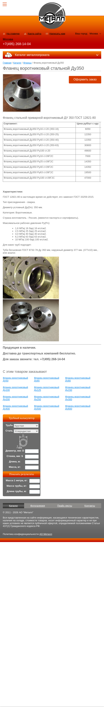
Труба (9, 425)
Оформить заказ (85, 79)
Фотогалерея (37, 505)
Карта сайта (34, 33)
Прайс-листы (64, 505)
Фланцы (27, 63)
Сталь (9, 430)
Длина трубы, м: (17, 491)
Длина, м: (15, 461)
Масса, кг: (15, 467)
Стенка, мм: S (15, 456)
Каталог (17, 63)
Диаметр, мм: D (14, 450)
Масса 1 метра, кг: (16, 480)
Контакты (90, 505)
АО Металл (45, 534)
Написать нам (57, 33)
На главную (13, 33)
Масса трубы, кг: (17, 485)
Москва (94, 33)
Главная (7, 63)
